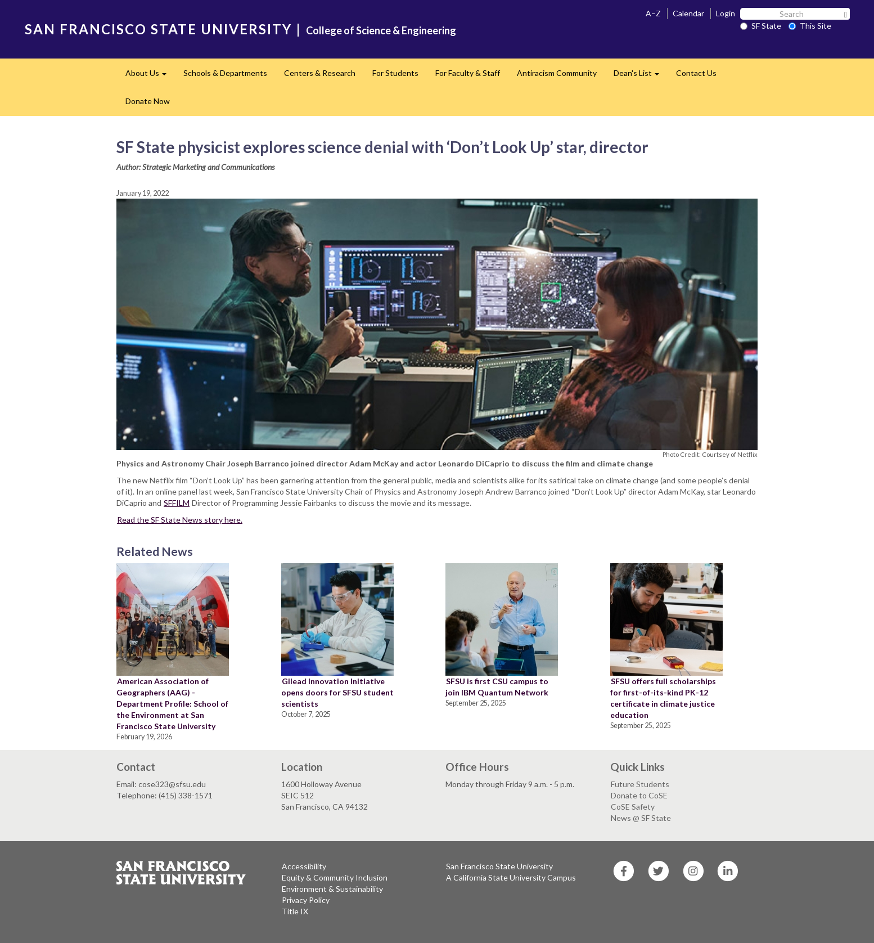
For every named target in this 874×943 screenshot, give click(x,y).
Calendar (688, 13)
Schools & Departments (225, 73)
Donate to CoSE (639, 795)
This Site (810, 25)
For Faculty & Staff (467, 73)
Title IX (295, 911)
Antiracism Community (557, 73)
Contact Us (696, 73)
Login (725, 13)
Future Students (640, 784)
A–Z (653, 13)
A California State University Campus (511, 877)
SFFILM (177, 503)
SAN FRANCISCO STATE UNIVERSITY (158, 29)
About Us (150, 76)
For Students (395, 73)
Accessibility (304, 866)
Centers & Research (319, 73)
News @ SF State (641, 818)
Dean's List (641, 76)
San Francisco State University (499, 866)
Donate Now (147, 101)
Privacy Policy (306, 900)
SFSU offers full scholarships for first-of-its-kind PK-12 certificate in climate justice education (663, 698)
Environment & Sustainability (332, 888)
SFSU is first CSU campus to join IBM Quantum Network (496, 686)
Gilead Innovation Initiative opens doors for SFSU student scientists (337, 692)
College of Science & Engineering (381, 30)
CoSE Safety (633, 806)
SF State (760, 25)
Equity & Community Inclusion (335, 877)
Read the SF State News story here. (179, 519)
